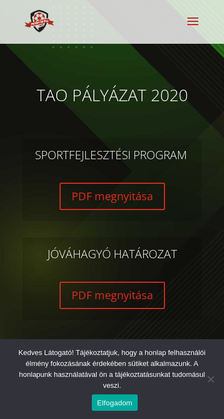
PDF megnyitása (112, 196)
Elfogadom (114, 403)
